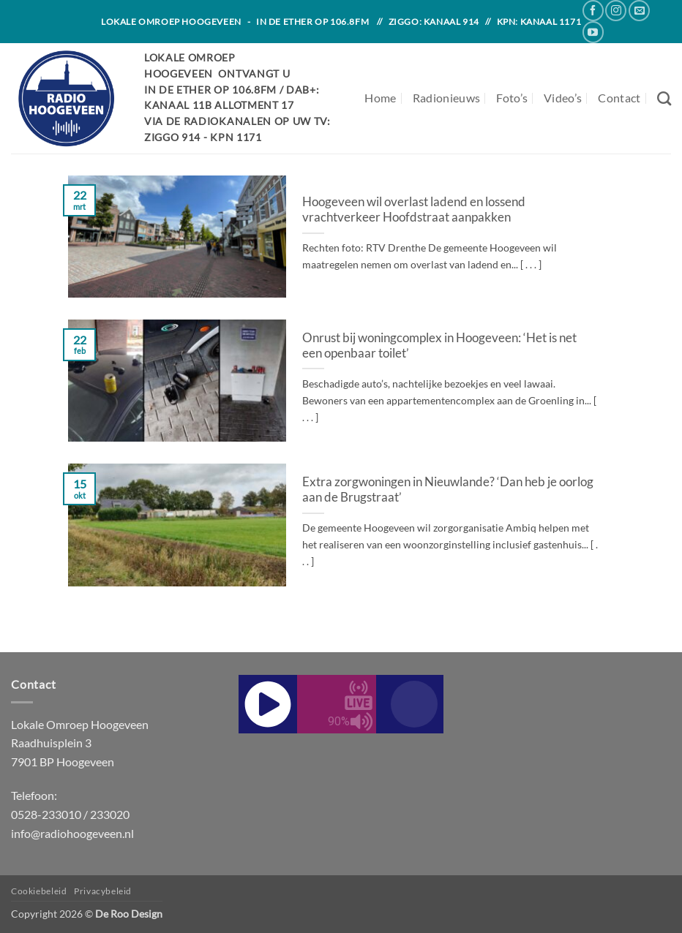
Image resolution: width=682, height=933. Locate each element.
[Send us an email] (639, 10)
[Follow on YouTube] (593, 31)
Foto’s (512, 98)
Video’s (563, 98)
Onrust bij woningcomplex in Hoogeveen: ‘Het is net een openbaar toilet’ (439, 345)
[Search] (664, 98)
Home (380, 98)
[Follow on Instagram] (615, 10)
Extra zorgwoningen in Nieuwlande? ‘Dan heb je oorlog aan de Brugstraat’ (447, 490)
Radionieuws (447, 98)
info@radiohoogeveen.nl (72, 833)
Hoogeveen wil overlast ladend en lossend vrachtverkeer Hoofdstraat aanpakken (413, 209)
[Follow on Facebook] (593, 10)
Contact (619, 98)
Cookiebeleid (39, 890)
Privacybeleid (103, 890)
